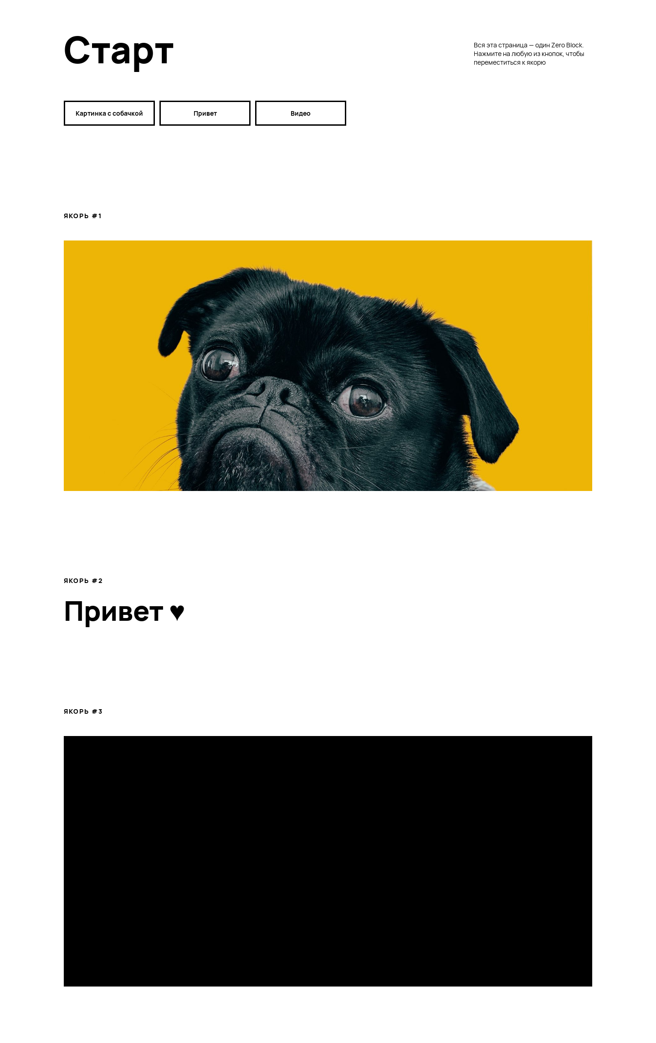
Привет (205, 113)
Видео (301, 113)
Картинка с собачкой (109, 113)
